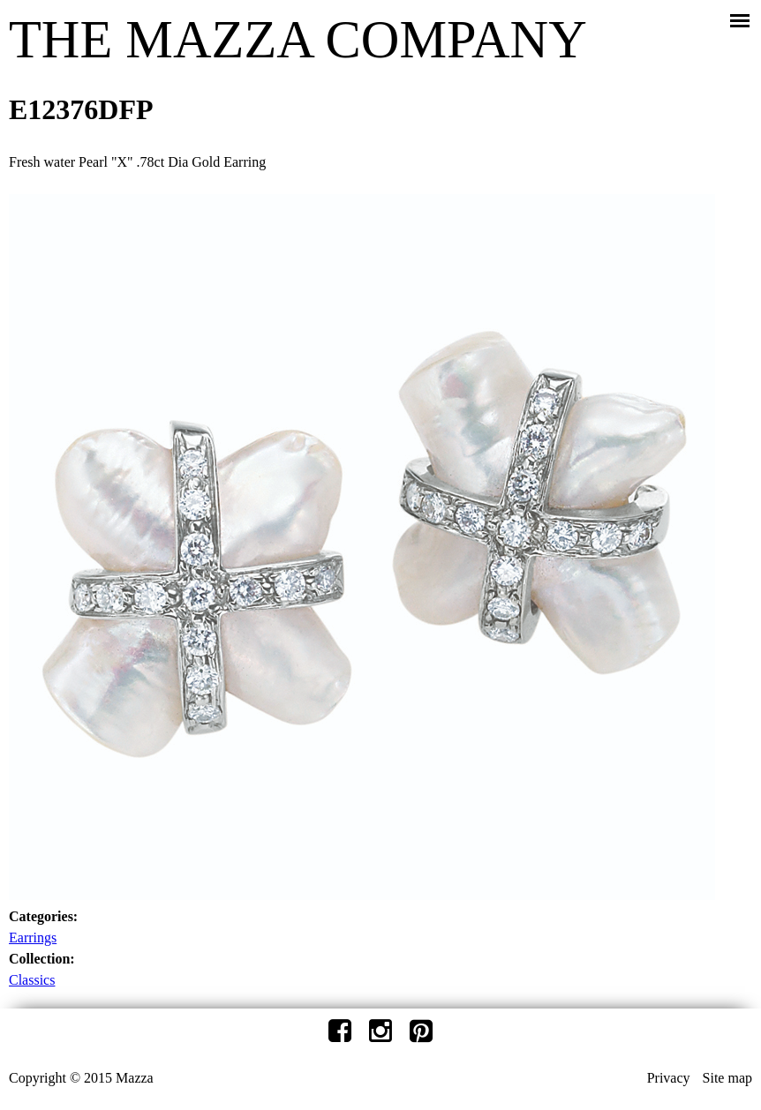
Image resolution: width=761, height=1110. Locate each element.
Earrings (33, 937)
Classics (32, 979)
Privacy (668, 1077)
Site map (727, 1077)
